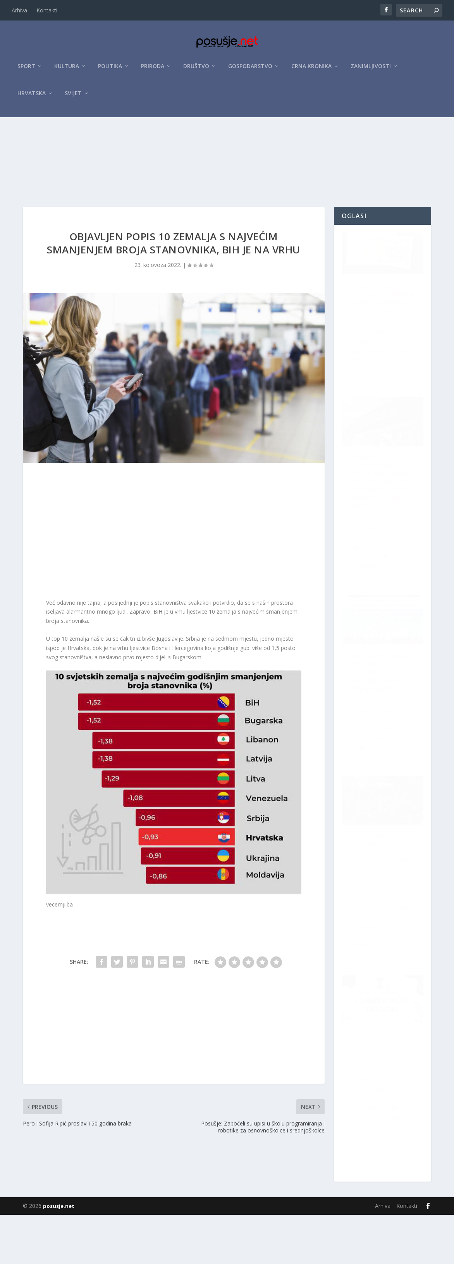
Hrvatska (31, 97)
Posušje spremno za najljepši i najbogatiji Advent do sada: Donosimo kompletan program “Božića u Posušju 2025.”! (384, 1101)
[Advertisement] (227, 179)
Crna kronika (311, 70)
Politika (110, 70)
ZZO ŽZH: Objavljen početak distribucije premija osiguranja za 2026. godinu (379, 352)
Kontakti (46, 10)
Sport (26, 70)
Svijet (73, 97)
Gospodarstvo (250, 70)
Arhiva (19, 10)
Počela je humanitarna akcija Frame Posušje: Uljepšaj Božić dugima (375, 710)
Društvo (196, 70)
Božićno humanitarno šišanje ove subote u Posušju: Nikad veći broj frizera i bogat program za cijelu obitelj (384, 906)
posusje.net (58, 1255)
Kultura (66, 70)
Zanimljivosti (371, 70)
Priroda (152, 70)
